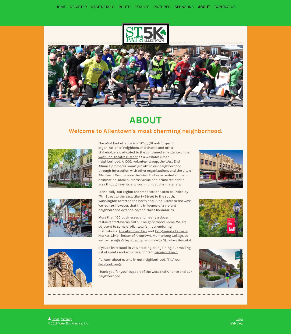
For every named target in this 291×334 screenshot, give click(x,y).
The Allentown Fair (133, 231)
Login (239, 319)
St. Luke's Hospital (177, 240)
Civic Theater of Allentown (131, 236)
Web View (236, 323)
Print (54, 319)
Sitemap (66, 319)
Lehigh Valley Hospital (126, 240)
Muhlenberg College (167, 236)
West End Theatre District (118, 157)
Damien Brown (166, 252)
